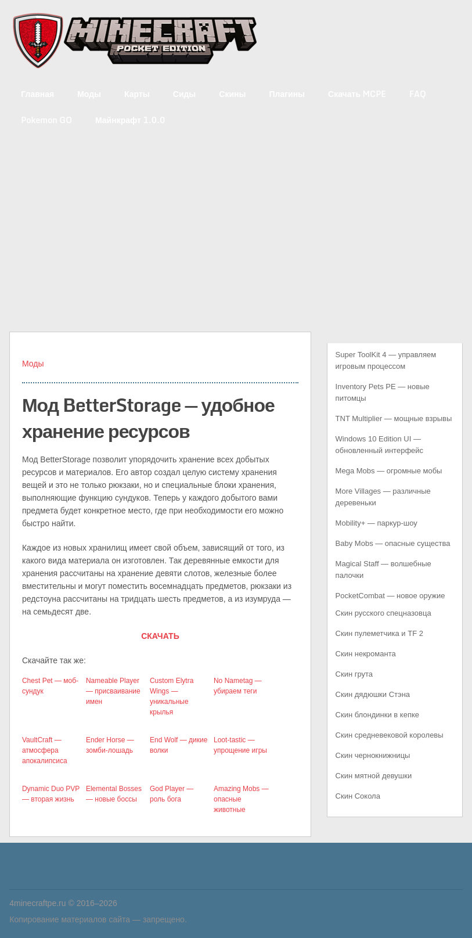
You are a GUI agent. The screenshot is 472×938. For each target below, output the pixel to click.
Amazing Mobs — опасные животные (241, 799)
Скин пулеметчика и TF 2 (379, 633)
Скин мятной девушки (374, 775)
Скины (232, 93)
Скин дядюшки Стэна (373, 694)
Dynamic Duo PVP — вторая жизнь (51, 794)
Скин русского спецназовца (383, 613)
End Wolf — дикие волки (178, 745)
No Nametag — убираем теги (238, 686)
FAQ (417, 93)
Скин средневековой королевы (390, 735)
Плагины (287, 93)
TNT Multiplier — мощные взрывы (394, 418)
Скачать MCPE (357, 93)
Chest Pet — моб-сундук (50, 686)
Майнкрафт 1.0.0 (130, 120)
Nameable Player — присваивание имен (113, 691)
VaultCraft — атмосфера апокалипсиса (44, 750)
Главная (37, 93)
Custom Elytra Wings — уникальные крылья (171, 696)
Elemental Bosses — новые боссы (114, 794)
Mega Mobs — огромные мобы (389, 470)
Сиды (184, 93)
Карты (137, 93)
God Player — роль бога (171, 794)
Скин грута (354, 674)
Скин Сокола (358, 796)
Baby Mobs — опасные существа (393, 543)
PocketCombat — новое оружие (390, 595)
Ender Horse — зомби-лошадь (110, 745)
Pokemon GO (46, 120)
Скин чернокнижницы (373, 755)
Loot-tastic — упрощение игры (240, 745)
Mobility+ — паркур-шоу (376, 523)
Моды (89, 93)
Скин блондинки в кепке (377, 714)
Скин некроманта (366, 653)
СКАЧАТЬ (160, 636)
